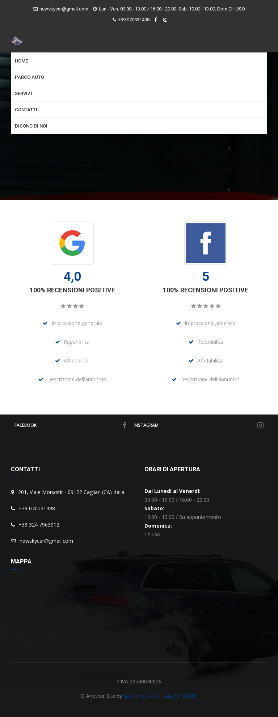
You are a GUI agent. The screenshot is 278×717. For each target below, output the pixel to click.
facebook (70, 425)
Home (21, 61)
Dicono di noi (31, 126)
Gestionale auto (142, 695)
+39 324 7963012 (35, 524)
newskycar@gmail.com (60, 9)
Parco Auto (29, 77)
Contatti (26, 109)
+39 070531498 (131, 19)
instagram (199, 425)
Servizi (23, 93)
